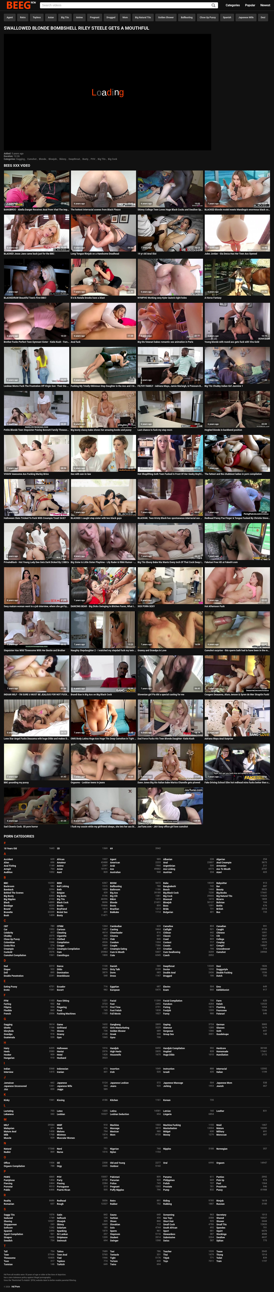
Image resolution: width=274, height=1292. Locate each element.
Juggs (60, 1089)
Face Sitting (63, 1000)
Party (59, 1180)
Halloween (62, 1048)
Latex (60, 1111)
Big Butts (61, 896)
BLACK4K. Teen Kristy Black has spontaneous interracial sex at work (170, 518)
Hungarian (9, 1058)
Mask (60, 1128)
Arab (112, 866)
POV (93, 159)
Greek (113, 1034)
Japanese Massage (173, 1083)
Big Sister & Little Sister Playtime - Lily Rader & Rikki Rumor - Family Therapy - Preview (103, 562)
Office (7, 1163)
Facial (113, 1000)
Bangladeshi (169, 886)
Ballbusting (187, 17)
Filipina (7, 1007)
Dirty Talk (115, 969)
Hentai (60, 1051)
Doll (6, 972)
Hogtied (167, 1051)
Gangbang (115, 1024)
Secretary (221, 1214)
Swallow (220, 1237)
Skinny (62, 159)
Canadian (221, 926)
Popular (250, 5)
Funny (166, 1013)
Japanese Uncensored (15, 1086)
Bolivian (220, 902)
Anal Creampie (223, 862)
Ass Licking (169, 869)
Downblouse (63, 976)
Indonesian (62, 1069)
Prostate (167, 1186)
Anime (79, 17)
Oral (165, 1163)
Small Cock (169, 1224)
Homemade (222, 1051)
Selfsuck (61, 1218)
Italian (219, 1072)
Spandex (220, 1227)
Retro (22, 17)
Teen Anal (62, 1254)
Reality (7, 1200)
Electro (166, 986)
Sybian (219, 1240)
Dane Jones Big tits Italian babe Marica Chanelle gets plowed (169, 782)
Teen (6, 1254)
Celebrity (8, 932)
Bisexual (167, 899)
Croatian (167, 949)
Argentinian (169, 866)
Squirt (219, 1231)
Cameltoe (168, 926)
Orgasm (220, 1163)
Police (113, 1183)
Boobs (60, 905)
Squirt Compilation (13, 1234)
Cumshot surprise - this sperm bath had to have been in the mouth (237, 650)
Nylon (113, 1152)
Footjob (167, 1010)
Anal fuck (75, 342)
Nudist (7, 1152)
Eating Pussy (10, 986)
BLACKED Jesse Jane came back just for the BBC (29, 253)
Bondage (8, 905)
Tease (219, 1251)
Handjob (114, 1048)
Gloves (60, 1031)
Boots (113, 905)
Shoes (113, 1221)
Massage (114, 1128)
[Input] (129, 5)
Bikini (113, 899)
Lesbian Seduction (119, 1114)
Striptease (62, 1237)
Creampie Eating (118, 949)
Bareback (9, 889)
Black (7, 902)
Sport (166, 1231)
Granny (60, 1034)
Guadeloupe (222, 1034)
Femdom (167, 1004)
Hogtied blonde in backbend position (223, 430)
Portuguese (63, 1186)
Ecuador (61, 986)
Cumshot (32, 159)
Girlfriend (62, 1027)
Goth (218, 1031)
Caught (220, 929)
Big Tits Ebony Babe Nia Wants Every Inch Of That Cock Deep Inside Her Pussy (170, 562)
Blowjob (53, 159)
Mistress (61, 1134)
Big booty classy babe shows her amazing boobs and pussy (101, 430)
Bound (7, 909)
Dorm (113, 972)
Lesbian (61, 1114)
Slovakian (115, 1224)
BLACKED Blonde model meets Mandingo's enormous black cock (237, 209)
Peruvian (114, 1180)
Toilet (219, 1258)
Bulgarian (168, 912)
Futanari (220, 1013)
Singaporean (10, 1224)
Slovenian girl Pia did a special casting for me (161, 694)
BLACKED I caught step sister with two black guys (96, 518)
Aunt (59, 872)
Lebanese (9, 1114)
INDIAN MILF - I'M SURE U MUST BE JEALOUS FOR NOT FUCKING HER (36, 694)
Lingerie (167, 1114)
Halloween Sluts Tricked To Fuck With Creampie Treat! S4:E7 (35, 518)
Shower (220, 1221)
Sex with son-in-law (81, 474)
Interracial (221, 1069)
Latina (113, 1111)
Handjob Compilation (174, 1048)
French (7, 1013)
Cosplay (220, 942)
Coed (166, 939)
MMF (59, 1125)
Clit (218, 936)
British (219, 909)
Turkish (61, 1264)
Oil (58, 1163)
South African (170, 1227)
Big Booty (9, 896)
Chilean (167, 932)
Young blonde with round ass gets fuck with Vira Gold (232, 342)
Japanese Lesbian (119, 1083)
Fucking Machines (66, 1013)
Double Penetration (13, 976)
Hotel (59, 1054)
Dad (6, 966)
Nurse (60, 1152)
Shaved (220, 1218)
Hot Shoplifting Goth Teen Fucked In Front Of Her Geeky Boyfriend (170, 474)
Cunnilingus (63, 955)
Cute (112, 955)
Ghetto (7, 1027)
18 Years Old (10, 848)
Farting (7, 1004)
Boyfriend (62, 909)
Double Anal (169, 972)
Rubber (114, 1204)
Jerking (167, 1086)
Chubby (8, 936)
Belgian (61, 892)
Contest (167, 942)
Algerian (220, 859)
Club (112, 939)
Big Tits (65, 17)
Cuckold (8, 952)
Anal (165, 862)
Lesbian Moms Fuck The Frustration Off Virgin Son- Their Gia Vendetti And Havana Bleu (36, 386)
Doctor (166, 969)
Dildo (59, 969)
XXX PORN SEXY (146, 606)
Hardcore (221, 1048)
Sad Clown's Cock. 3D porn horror (21, 826)
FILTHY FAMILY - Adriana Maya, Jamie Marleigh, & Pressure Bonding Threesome (170, 386)
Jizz (6, 1089)
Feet (112, 1004)
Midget (166, 1131)
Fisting (166, 1007)
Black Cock (62, 902)
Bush (6, 915)
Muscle (7, 1138)
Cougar (60, 945)
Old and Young (117, 1163)
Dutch (219, 976)
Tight (112, 1258)
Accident (8, 859)
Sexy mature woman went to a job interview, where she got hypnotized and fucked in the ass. (36, 606)
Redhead (61, 1200)
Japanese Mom (224, 1083)
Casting (114, 929)
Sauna (113, 1214)
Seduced (8, 1218)
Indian (7, 1069)
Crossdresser (223, 949)
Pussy (219, 1190)
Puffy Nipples (117, 1190)
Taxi (112, 1251)
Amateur (61, 862)
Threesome (9, 1258)
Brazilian (114, 909)
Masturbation (170, 1128)
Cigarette (61, 936)
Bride (166, 909)
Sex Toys (167, 1218)
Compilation (63, 942)
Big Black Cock (171, 892)
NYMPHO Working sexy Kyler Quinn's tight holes (162, 298)
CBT (6, 926)
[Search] (213, 5)
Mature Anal (10, 1131)
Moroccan (221, 1134)
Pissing (61, 1183)
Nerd (59, 1149)
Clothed (61, 939)
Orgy (59, 1166)
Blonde (42, 159)
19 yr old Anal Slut (147, 253)
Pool (218, 1183)
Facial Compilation (172, 1000)
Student (114, 1237)
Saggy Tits (9, 1214)
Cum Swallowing (171, 952)
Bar (218, 886)
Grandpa (8, 1034)
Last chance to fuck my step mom (155, 430)
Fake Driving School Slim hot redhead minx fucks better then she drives (237, 782)
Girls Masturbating (119, 1027)
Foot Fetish (116, 1010)
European (115, 990)
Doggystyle (222, 969)
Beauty (219, 889)
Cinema (114, 936)
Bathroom (115, 889)
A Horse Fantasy (213, 298)
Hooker (7, 1054)
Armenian (221, 866)
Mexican (114, 1131)
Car (5, 929)
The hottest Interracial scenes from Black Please (96, 209)
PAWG (7, 1177)
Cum (59, 952)
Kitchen (114, 1100)
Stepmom (115, 1234)
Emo (218, 986)
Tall (5, 1251)
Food (59, 1010)
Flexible (8, 1010)
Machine (114, 1125)
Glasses (220, 1027)
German (220, 1024)
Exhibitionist (222, 990)
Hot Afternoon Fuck (215, 606)
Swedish (8, 1240)
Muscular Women (66, 1138)
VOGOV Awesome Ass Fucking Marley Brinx (26, 474)
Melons (61, 1131)
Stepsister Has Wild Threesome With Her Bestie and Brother (34, 650)
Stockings (221, 1234)
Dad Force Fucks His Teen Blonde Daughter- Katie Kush (166, 738)
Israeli (166, 1072)
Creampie (9, 949)
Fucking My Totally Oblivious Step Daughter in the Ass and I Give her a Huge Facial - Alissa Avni (103, 386)
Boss (165, 905)
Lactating (8, 1111)
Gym (59, 1037)
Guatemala (9, 1037)
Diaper (7, 969)
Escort (60, 990)
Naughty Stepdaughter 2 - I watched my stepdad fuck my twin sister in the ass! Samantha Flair (103, 650)
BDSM (113, 883)
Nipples (167, 1149)
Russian (220, 1204)
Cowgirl (220, 945)
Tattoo (60, 1251)
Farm (219, 1000)
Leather (220, 1111)
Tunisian (8, 1264)
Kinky (7, 1100)
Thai (165, 1254)
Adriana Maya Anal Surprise (219, 738)
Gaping (166, 1024)
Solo (112, 1227)
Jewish (220, 1086)
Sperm (113, 1231)
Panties (220, 1177)
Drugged (111, 17)
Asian (51, 17)
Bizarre (220, 899)
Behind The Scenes (13, 892)
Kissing (61, 1100)
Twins (113, 1264)
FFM (6, 1000)
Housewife (115, 1054)
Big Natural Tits (143, 17)
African (60, 859)
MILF (6, 1125)
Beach (166, 889)
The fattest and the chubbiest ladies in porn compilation (233, 474)
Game (60, 1024)
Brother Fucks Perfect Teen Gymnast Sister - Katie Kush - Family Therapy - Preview (36, 342)
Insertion (114, 1069)
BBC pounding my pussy (16, 782)
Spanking (61, 1231)
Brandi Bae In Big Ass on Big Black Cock (91, 694)
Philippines (169, 1180)
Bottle (219, 905)
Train (219, 1261)
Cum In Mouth (117, 952)
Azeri (219, 872)
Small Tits (221, 1224)
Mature (220, 1128)
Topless (37, 17)
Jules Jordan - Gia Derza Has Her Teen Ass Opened (231, 253)
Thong (219, 1254)
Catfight (167, 929)
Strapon (8, 1237)
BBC (6, 883)
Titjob (166, 1258)
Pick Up (220, 1180)
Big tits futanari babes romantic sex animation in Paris (165, 342)
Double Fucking (224, 972)
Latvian (167, 1111)
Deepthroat (74, 159)
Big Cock (112, 159)
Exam (166, 990)
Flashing (220, 1007)
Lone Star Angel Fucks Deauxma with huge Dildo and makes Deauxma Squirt (36, 738)
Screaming (168, 1214)
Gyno (112, 1037)
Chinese (220, 932)
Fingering (62, 1007)
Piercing (8, 1183)
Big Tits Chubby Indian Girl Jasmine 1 (224, 386)
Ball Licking (63, 886)
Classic (167, 936)
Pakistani (115, 1177)
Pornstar (8, 1186)
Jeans (113, 1086)
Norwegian (221, 1149)
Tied (59, 1258)
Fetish (219, 1004)
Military (220, 1131)
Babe (165, 883)
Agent (10, 17)
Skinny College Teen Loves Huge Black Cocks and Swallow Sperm (170, 209)
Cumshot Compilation (15, 955)
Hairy (6, 1048)
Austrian (167, 872)
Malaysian (9, 1128)
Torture (114, 1261)
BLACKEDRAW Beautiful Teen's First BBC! (25, 298)
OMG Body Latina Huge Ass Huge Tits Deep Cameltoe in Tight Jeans (103, 738)
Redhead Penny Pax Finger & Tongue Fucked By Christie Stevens (237, 518)
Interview (8, 1072)
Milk (6, 1134)
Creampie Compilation (68, 949)
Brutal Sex (62, 912)
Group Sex (168, 1034)
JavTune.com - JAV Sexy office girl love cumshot (163, 826)
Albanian (167, 859)
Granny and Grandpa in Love (152, 650)
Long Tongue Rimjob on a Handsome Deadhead (95, 253)
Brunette (8, 912)
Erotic (7, 990)
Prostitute (221, 1186)
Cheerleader (116, 932)
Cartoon (61, 929)
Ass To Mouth (223, 869)
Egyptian (114, 986)
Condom (114, 942)
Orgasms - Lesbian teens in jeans (88, 782)
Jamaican (9, 1083)
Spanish (227, 17)
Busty (85, 159)
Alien (6, 862)
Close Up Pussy (208, 17)
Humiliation (222, 1054)
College (220, 939)
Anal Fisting (10, 866)
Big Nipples (10, 899)
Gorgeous (168, 1031)
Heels (7, 1051)
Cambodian (116, 926)
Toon (6, 1261)
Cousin (166, 945)
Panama (167, 1177)
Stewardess (169, 1234)
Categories (233, 5)
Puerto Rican (63, 1190)
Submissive (169, 1237)
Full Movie (115, 1013)
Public (7, 1190)
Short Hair (168, 1221)
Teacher (167, 1251)
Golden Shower (166, 17)
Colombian (9, 942)
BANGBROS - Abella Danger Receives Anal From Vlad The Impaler (36, 209)
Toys (165, 1261)
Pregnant (94, 17)
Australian (115, 872)
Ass (112, 869)
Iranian (60, 1072)
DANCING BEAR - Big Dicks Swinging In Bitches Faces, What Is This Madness (103, 606)
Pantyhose (9, 1180)
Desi (263, 17)
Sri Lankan (62, 1234)
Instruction (168, 1069)
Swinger (114, 1240)
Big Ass (114, 892)
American (115, 862)
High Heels (115, 1051)
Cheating (61, 932)
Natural (7, 1149)
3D (58, 848)
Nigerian (114, 1149)
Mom (125, 17)
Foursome (221, 1010)
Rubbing (167, 1204)
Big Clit (114, 896)
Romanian (9, 1204)
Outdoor (114, 1166)
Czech (166, 955)
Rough (60, 1204)
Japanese (62, 1083)
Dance (60, 966)
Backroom (9, 886)
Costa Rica (9, 945)
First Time (115, 1007)
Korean (166, 1100)
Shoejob (61, 1221)
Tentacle (114, 1254)
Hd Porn (16, 1286)
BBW (59, 883)
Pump (166, 1190)
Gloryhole (9, 1031)
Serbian (114, 1218)
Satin (59, 1214)
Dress (113, 976)
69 (111, 848)
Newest (265, 5)
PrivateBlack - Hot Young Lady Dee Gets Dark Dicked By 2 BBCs (36, 562)
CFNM (60, 926)
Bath (59, 889)
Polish (166, 1183)
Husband (61, 1058)
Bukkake (114, 912)
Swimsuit (61, 1240)
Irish (112, 1072)
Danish (113, 966)
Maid (218, 1125)
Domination (63, 972)
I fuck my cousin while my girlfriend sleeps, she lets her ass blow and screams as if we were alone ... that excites (103, 826)
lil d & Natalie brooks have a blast (88, 298)
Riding (166, 1200)
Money (166, 1134)
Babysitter (221, 883)
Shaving (8, 1221)
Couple (113, 945)
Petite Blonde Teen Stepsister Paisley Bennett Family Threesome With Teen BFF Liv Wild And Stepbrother (36, 430)
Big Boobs (221, 892)
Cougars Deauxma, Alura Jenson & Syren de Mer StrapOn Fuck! (237, 694)
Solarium (61, 1227)
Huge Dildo (168, 1054)
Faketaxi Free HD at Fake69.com (221, 562)
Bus (218, 912)
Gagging (20, 159)
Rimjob (220, 1200)
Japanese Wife (245, 17)
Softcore (8, 1227)
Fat (58, 1004)
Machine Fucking (172, 1125)
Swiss (166, 1240)
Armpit (7, 869)
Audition (8, 872)
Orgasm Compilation (14, 1166)
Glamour (167, 1027)
